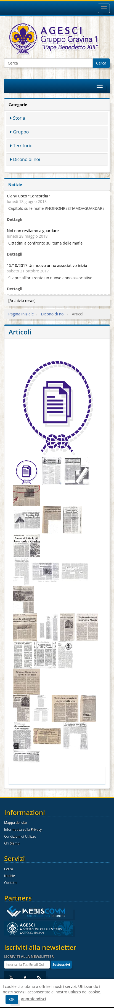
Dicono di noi (26, 159)
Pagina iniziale (21, 314)
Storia (19, 118)
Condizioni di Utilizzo (20, 836)
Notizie (9, 875)
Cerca (101, 63)
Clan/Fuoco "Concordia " (29, 196)
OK (11, 999)
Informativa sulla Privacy (23, 829)
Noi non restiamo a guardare (33, 230)
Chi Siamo (12, 843)
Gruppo (21, 132)
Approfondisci (33, 998)
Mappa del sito (15, 822)
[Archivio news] (22, 300)
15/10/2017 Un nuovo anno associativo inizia (47, 265)
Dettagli (14, 219)
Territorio (22, 146)
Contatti (10, 882)
